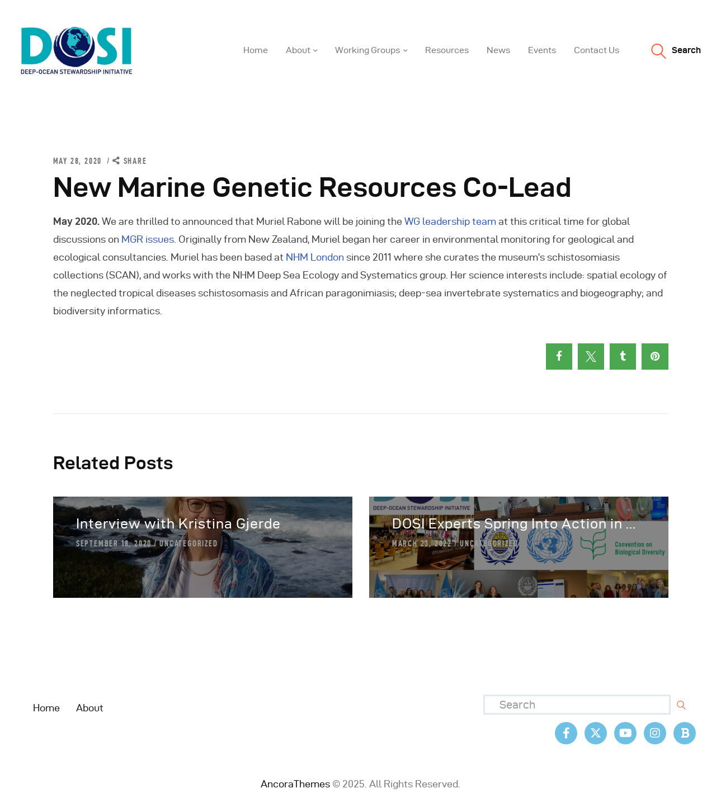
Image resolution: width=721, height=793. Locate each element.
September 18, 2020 (114, 543)
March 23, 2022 (422, 543)
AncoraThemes (295, 783)
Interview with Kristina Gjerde (178, 523)
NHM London (315, 257)
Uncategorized (188, 543)
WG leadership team (450, 221)
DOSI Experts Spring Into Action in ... (514, 523)
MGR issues (147, 239)
